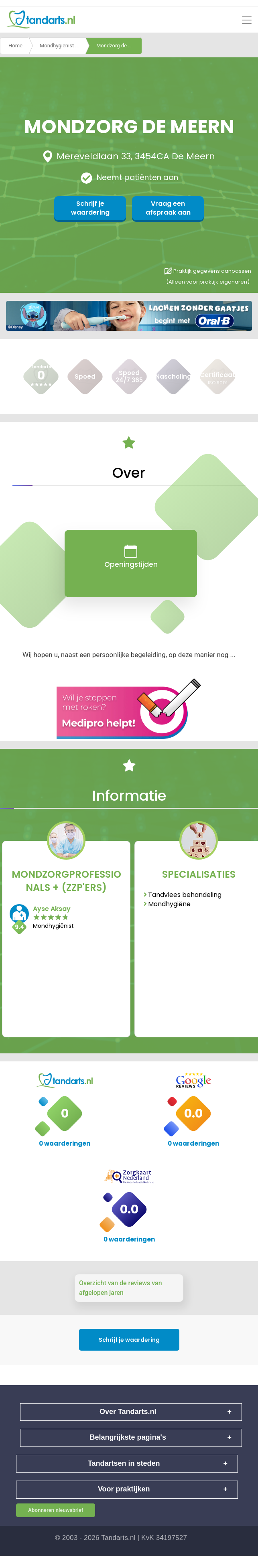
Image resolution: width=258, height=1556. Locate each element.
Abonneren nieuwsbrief (55, 1510)
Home (15, 46)
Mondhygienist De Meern (62, 46)
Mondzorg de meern (119, 46)
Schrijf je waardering (90, 208)
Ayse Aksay (52, 908)
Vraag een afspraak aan (168, 208)
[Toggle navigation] (247, 20)
